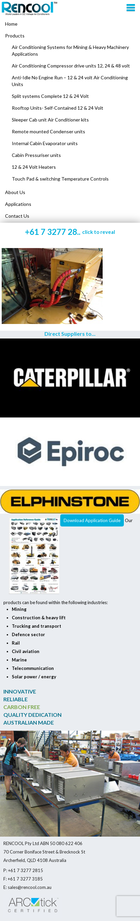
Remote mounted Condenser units (48, 131)
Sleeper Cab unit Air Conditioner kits (50, 120)
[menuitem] (70, 36)
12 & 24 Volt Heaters (34, 167)
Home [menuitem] (11, 24)
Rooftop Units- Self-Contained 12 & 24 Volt (57, 108)
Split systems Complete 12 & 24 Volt (50, 96)
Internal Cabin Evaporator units (45, 143)
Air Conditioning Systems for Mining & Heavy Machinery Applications (70, 50)
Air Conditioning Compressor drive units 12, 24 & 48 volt (71, 66)
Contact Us (17, 216)
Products (15, 35)
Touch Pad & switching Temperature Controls (60, 179)
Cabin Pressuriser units (36, 155)
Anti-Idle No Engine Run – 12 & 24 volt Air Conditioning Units (70, 81)
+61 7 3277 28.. (70, 232)
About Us (15, 192)
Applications (18, 204)
